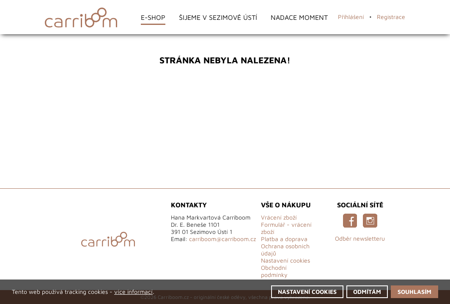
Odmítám (367, 291)
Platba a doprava (284, 238)
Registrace (391, 16)
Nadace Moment (299, 17)
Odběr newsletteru (360, 238)
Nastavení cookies (285, 260)
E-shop (153, 17)
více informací (133, 291)
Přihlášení (351, 16)
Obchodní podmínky (274, 271)
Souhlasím (414, 291)
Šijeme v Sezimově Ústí (218, 17)
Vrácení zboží (279, 217)
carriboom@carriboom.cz (222, 238)
